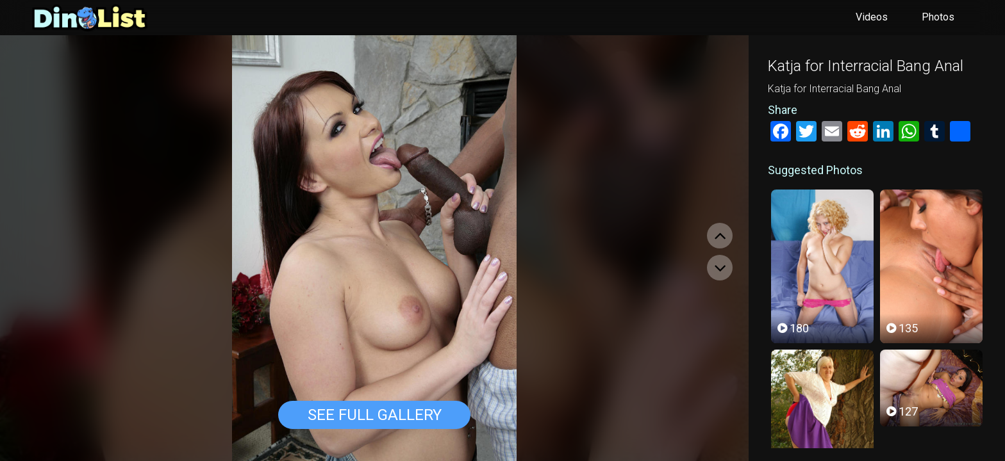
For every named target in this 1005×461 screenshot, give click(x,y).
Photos (938, 17)
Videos (872, 17)
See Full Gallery (375, 415)
